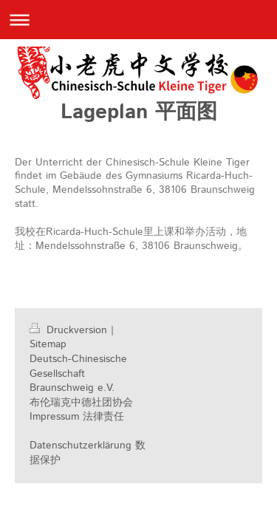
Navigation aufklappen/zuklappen (138, 19)
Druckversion (70, 330)
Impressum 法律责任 (77, 416)
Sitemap (48, 344)
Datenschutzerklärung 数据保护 (88, 453)
